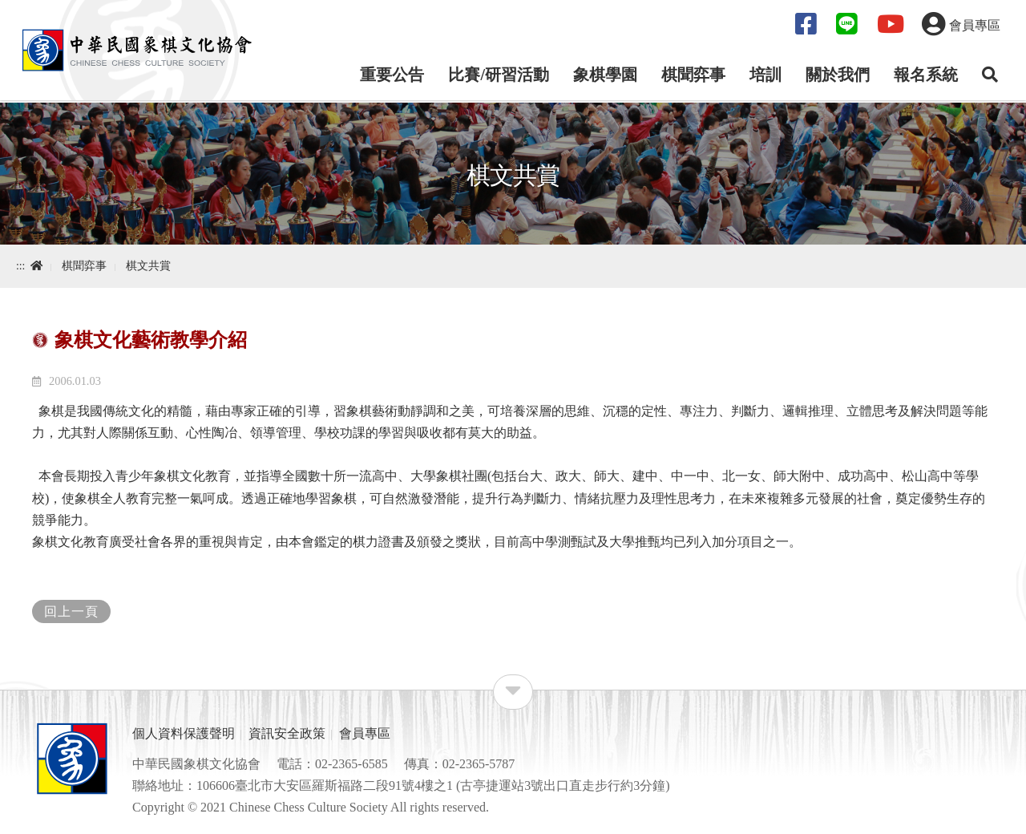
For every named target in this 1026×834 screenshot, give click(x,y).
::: (20, 266)
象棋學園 (605, 74)
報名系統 (926, 74)
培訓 (765, 74)
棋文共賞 (148, 266)
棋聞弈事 (693, 74)
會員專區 (364, 733)
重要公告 (392, 74)
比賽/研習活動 (498, 74)
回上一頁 (71, 611)
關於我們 (838, 74)
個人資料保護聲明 (183, 733)
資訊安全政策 (286, 733)
